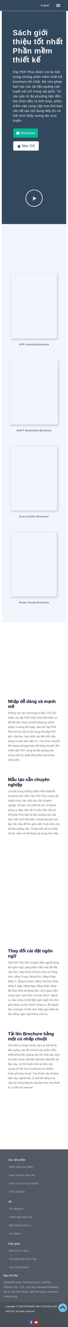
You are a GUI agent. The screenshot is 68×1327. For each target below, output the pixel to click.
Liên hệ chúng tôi (18, 1267)
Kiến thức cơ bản (18, 1250)
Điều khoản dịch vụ (20, 1225)
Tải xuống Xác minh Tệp (23, 1259)
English (45, 5)
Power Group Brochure (34, 602)
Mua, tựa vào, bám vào (22, 1175)
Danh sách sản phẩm (21, 1166)
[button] (58, 5)
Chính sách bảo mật (20, 1217)
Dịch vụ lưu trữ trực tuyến (23, 1183)
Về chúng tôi (16, 1208)
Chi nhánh (15, 1233)
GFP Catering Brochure (34, 344)
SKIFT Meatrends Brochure (34, 430)
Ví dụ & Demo (17, 1191)
